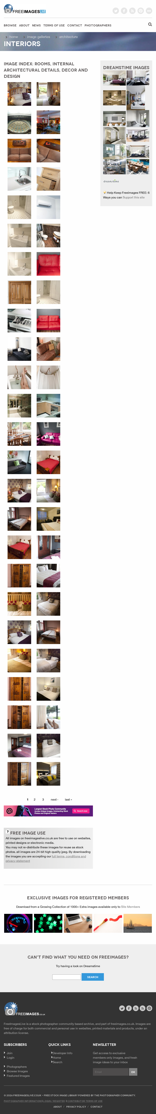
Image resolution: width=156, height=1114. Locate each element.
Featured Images (18, 1075)
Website (24, 1009)
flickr (149, 11)
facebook (124, 11)
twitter (116, 11)
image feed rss (142, 1008)
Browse (10, 25)
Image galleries (38, 37)
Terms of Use (54, 25)
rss (132, 11)
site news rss (136, 1008)
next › (54, 799)
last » (68, 799)
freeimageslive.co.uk (25, 8)
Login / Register (54, 1100)
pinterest (140, 11)
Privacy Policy (76, 1106)
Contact (74, 25)
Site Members (130, 906)
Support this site (134, 197)
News (36, 25)
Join (9, 1053)
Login (10, 1057)
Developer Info (62, 1053)
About (24, 25)
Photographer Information (23, 1100)
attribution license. (16, 1033)
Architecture (68, 37)
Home (13, 37)
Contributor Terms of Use (85, 1100)
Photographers (98, 25)
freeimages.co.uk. (123, 1023)
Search (57, 1062)
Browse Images (17, 1071)
